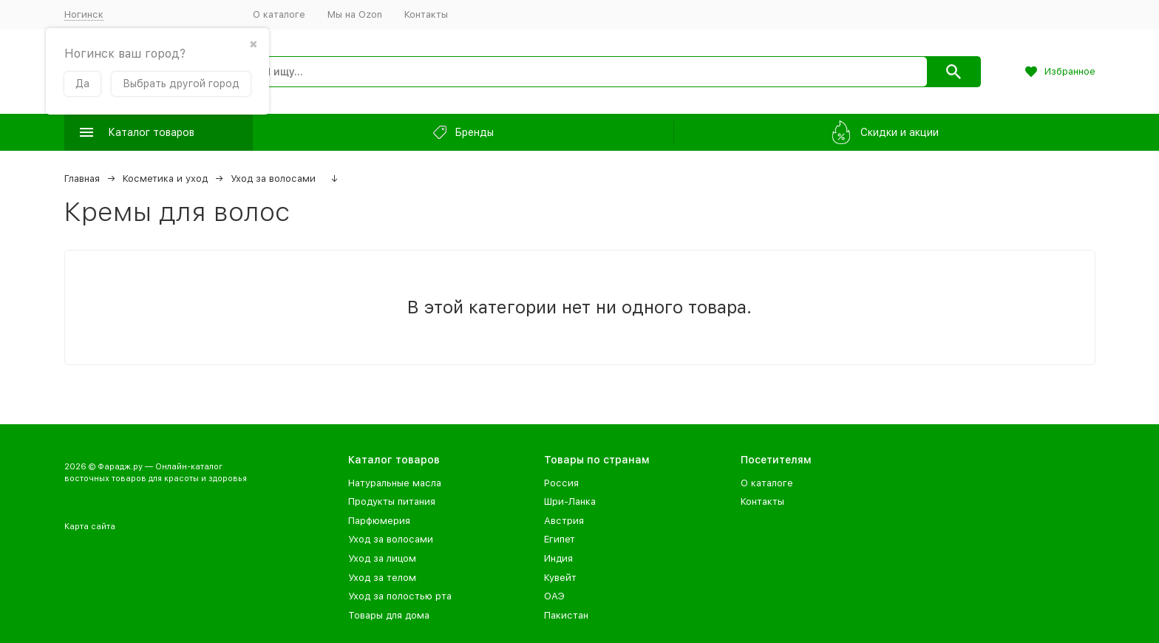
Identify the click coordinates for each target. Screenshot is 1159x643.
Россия (561, 483)
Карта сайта (89, 526)
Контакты (426, 14)
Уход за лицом (382, 558)
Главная (82, 178)
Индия (558, 558)
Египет (559, 539)
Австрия (564, 520)
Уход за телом (382, 577)
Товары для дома (388, 615)
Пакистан (566, 615)
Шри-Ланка (570, 501)
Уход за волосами (273, 178)
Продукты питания (391, 501)
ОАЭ (554, 596)
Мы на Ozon (354, 14)
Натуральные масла (394, 483)
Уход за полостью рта (400, 596)
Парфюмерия (379, 520)
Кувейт (560, 577)
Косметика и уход (165, 178)
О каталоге (279, 14)
